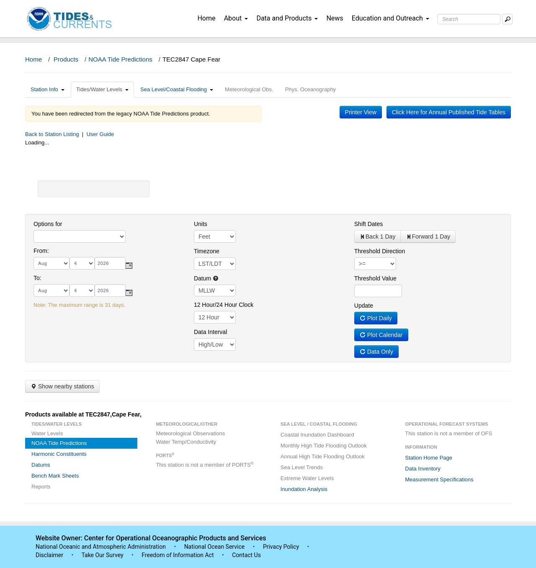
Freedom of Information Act (178, 555)
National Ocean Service (214, 546)
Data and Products (287, 18)
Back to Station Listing (52, 134)
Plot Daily (376, 318)
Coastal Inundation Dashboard (317, 435)
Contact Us (246, 555)
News (334, 18)
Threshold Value (375, 278)
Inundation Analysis (304, 489)
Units (200, 224)
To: (37, 278)
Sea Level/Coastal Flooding (176, 89)
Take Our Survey (103, 555)
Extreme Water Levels (307, 478)
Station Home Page (428, 458)
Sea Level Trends (302, 467)
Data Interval (210, 332)
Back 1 (378, 236)
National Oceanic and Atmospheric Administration (101, 546)
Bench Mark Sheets (55, 476)
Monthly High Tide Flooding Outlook (324, 445)
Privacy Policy (281, 546)
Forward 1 (428, 236)
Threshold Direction (379, 251)
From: (41, 250)
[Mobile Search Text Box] (507, 19)
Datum (206, 278)
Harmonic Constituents (59, 454)
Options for (48, 224)
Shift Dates (368, 224)
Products (66, 59)
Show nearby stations (62, 386)
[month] (52, 263)
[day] (82, 263)
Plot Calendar (381, 335)
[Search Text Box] (469, 19)
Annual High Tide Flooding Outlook (323, 456)
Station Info (47, 89)
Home (206, 18)
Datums (40, 465)
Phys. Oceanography (310, 89)
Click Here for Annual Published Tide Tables (448, 112)
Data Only (376, 351)
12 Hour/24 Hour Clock (223, 304)
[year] (110, 263)
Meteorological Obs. (249, 89)
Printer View (360, 112)
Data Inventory (423, 468)
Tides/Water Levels (102, 89)
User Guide (100, 134)
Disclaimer (49, 555)
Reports (41, 486)
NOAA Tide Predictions (120, 59)
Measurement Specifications (439, 479)
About (236, 18)
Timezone (206, 251)
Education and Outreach (390, 18)
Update (363, 305)
